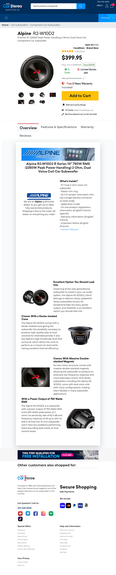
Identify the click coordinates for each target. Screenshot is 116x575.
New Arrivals (22, 536)
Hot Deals (21, 533)
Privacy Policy (23, 562)
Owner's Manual (69, 229)
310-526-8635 (103, 2)
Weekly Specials (24, 546)
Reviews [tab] (25, 135)
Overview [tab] (28, 128)
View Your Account (67, 530)
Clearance (21, 530)
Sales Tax (21, 565)
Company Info (65, 546)
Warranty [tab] (87, 127)
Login (106, 6)
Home (5, 25)
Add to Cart (80, 96)
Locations (63, 549)
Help (99, 5)
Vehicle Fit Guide (66, 536)
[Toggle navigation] (6, 18)
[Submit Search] (80, 6)
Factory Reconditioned (26, 549)
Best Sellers (22, 543)
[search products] (53, 6)
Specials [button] (107, 18)
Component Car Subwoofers (45, 25)
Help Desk (64, 543)
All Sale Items (23, 539)
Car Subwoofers (19, 25)
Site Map (63, 552)
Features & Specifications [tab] (59, 127)
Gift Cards (63, 539)
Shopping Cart (65, 533)
